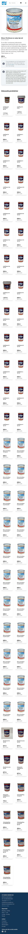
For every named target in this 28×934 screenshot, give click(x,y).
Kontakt (3, 926)
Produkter (4, 921)
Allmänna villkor (5, 906)
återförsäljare (11, 64)
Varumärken (5, 923)
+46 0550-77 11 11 (6, 900)
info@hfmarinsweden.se (7, 902)
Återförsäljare (5, 924)
